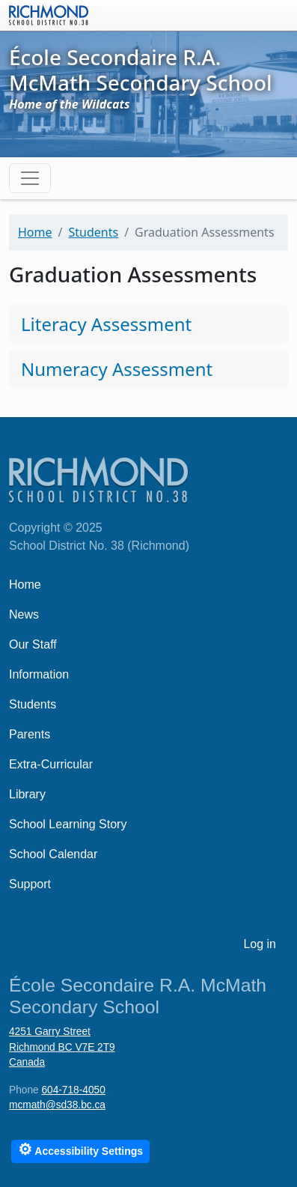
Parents (29, 734)
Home (35, 232)
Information (39, 674)
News (24, 614)
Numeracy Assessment (116, 368)
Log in (259, 944)
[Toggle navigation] (30, 178)
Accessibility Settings (80, 1149)
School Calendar (53, 854)
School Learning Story (67, 824)
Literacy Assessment (106, 324)
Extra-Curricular (51, 764)
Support (30, 884)
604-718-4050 (73, 1090)
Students (93, 232)
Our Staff (33, 644)
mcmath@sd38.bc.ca (57, 1105)
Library (27, 794)
